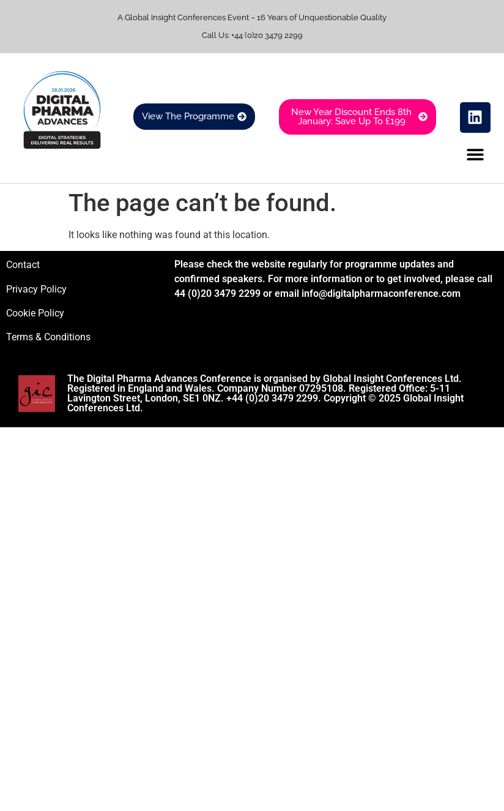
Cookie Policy (35, 313)
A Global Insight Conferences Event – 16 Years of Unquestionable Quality (252, 17)
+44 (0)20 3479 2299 (267, 35)
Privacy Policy (36, 289)
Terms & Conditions (48, 337)
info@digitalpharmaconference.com (381, 293)
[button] (475, 154)
